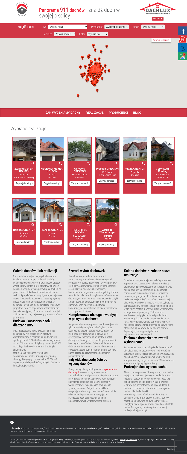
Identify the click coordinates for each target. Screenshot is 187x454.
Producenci (118, 112)
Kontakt (157, 18)
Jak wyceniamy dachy (63, 112)
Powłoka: (48, 34)
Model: (136, 27)
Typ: (45, 27)
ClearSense (171, 449)
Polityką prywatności (128, 439)
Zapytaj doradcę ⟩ (24, 183)
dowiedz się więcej (116, 442)
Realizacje (94, 112)
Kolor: (82, 34)
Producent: (97, 27)
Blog (137, 112)
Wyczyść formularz (161, 40)
